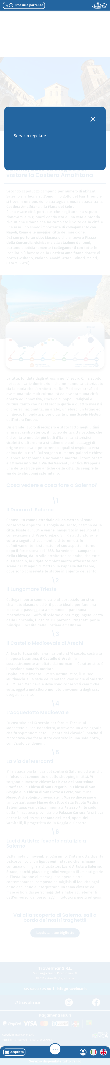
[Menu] (55, 1049)
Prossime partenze (24, 5)
